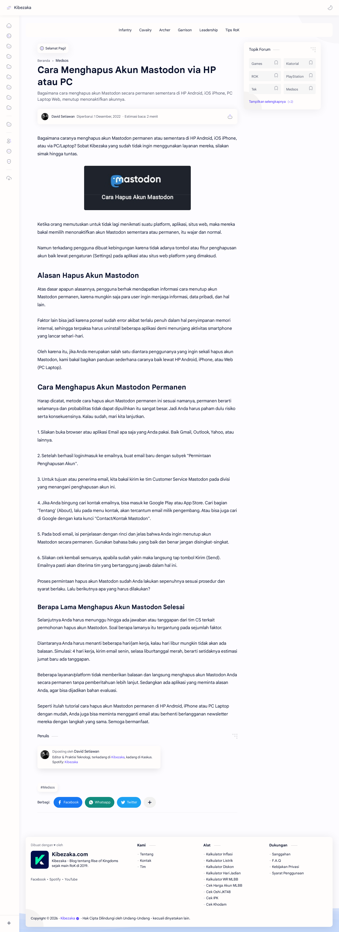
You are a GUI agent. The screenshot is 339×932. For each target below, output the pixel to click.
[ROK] (265, 76)
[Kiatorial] (300, 63)
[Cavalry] (145, 30)
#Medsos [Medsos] (48, 787)
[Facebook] (38, 879)
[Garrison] (185, 30)
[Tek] (265, 89)
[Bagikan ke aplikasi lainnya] (150, 802)
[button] (330, 8)
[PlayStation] (300, 76)
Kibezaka (22, 7)
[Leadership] (209, 30)
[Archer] (164, 30)
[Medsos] (300, 89)
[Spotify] (55, 879)
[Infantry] (125, 30)
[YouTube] (71, 879)
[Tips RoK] (232, 30)
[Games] (265, 63)
